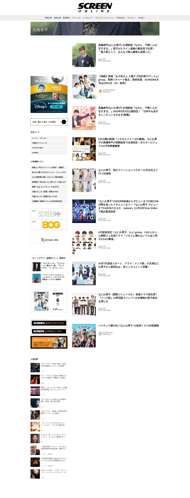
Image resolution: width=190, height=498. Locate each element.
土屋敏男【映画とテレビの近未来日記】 (47, 201)
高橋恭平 (40, 30)
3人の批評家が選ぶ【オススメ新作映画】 (48, 177)
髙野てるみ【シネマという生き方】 (45, 187)
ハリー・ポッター (40, 138)
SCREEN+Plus (108, 332)
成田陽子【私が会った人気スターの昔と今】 (49, 182)
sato (104, 59)
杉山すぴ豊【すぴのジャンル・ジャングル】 (49, 172)
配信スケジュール (40, 143)
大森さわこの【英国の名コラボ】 (45, 196)
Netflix (36, 153)
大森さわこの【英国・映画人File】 (45, 192)
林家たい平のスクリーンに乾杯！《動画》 (48, 167)
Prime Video (38, 148)
